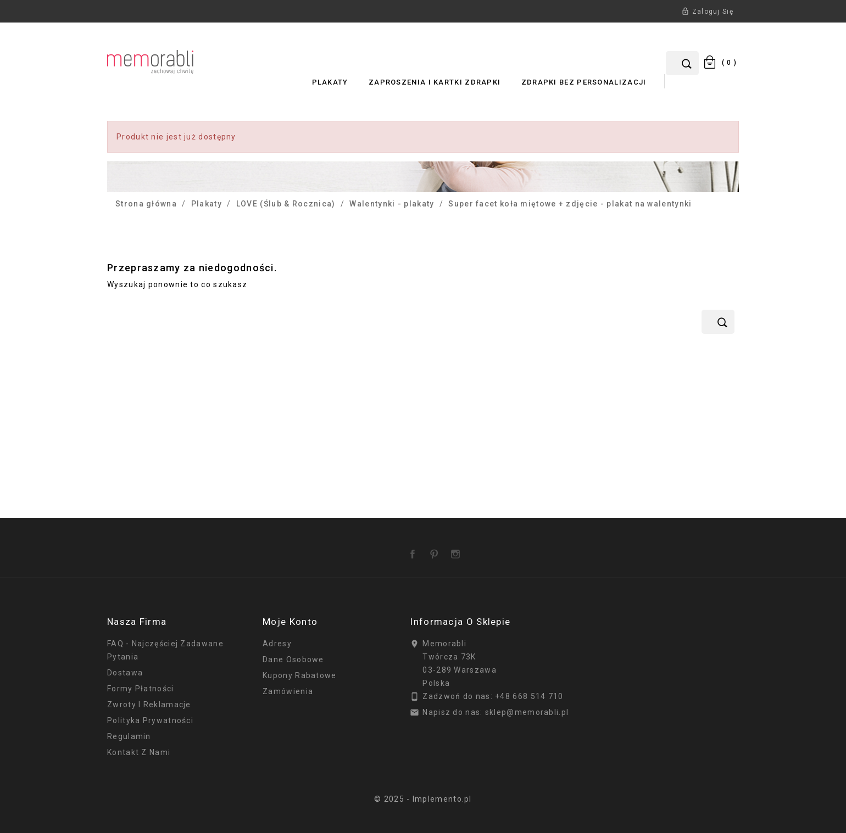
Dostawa (125, 672)
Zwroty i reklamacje (149, 704)
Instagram (457, 550)
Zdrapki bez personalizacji (584, 82)
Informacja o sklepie (460, 621)
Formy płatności (140, 688)
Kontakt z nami (138, 752)
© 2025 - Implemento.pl (423, 799)
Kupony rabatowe (300, 675)
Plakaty (330, 82)
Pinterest (436, 550)
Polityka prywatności (150, 720)
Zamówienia (288, 691)
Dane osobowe (293, 659)
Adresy (277, 643)
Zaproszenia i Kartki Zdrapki (434, 82)
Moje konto (290, 621)
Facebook (415, 550)
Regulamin (129, 736)
